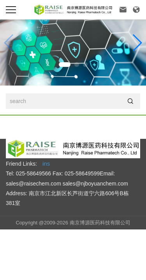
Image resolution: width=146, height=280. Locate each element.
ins (46, 163)
